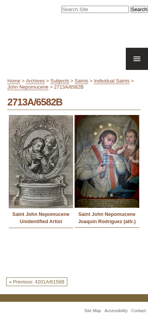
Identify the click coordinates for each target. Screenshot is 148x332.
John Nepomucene (27, 87)
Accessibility (116, 310)
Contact (138, 310)
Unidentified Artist (41, 221)
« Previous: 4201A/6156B (36, 282)
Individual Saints (111, 81)
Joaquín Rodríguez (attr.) (107, 221)
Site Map (92, 310)
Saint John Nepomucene (40, 214)
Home (13, 81)
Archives (35, 81)
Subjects (59, 81)
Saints (81, 81)
